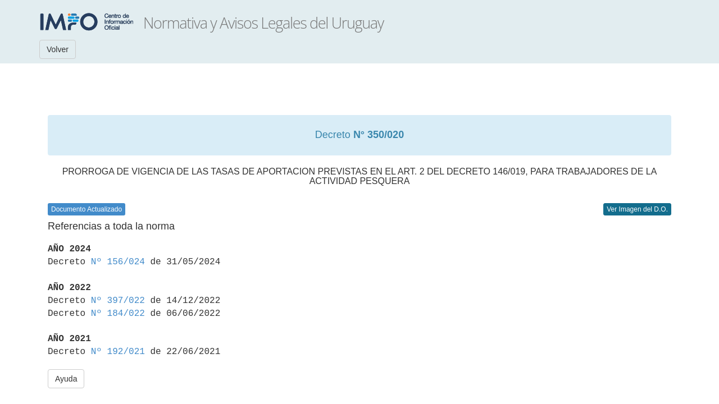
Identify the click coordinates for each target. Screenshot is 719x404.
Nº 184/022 (118, 314)
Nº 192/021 (118, 352)
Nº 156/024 (118, 262)
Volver (58, 49)
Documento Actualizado (86, 209)
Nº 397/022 (118, 301)
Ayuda (66, 378)
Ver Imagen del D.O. (637, 209)
